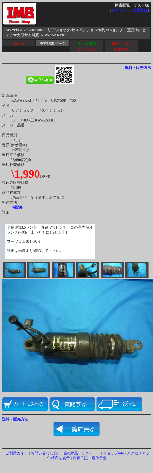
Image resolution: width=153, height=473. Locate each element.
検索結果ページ (52, 43)
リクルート (90, 453)
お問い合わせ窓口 (46, 453)
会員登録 (140, 10)
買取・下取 (121, 43)
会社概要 (71, 453)
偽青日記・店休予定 (90, 458)
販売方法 (121, 50)
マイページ (86, 50)
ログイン (119, 10)
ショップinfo (113, 453)
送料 (128, 68)
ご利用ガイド (16, 453)
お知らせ (18, 43)
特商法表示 (60, 458)
